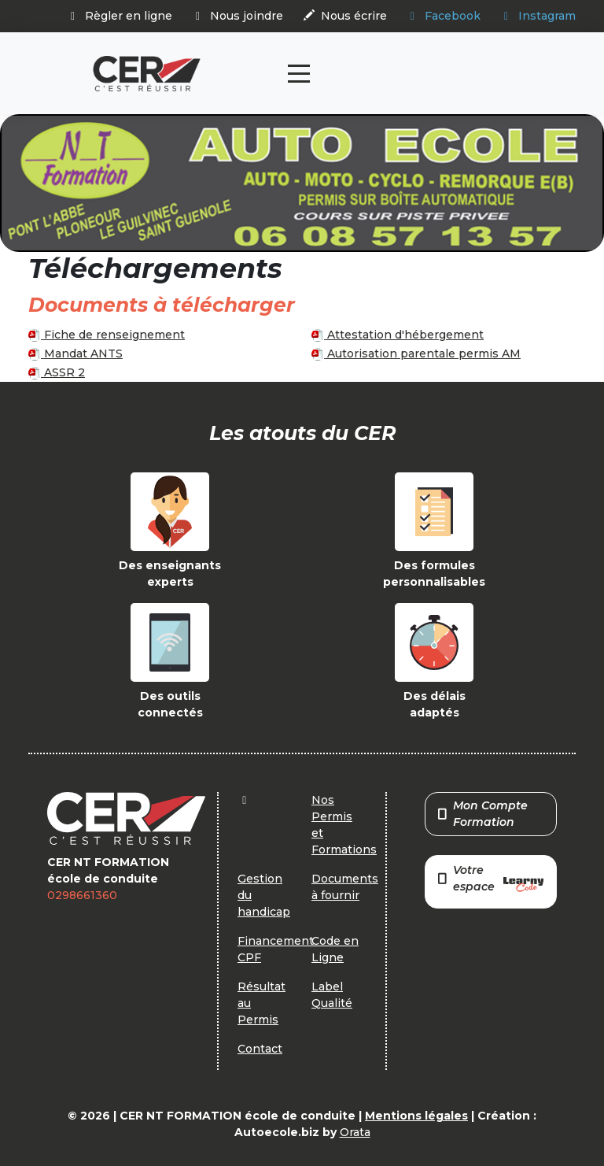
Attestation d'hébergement (397, 335)
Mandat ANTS (75, 353)
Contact (260, 1049)
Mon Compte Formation (483, 813)
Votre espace (490, 880)
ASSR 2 (56, 372)
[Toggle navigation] (299, 74)
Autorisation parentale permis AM (416, 353)
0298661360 (82, 895)
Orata (355, 1132)
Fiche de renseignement (106, 335)
